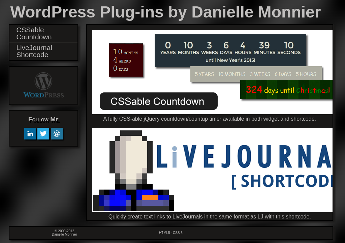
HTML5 (164, 233)
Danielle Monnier (64, 234)
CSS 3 (178, 233)
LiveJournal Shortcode (34, 51)
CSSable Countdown (34, 33)
